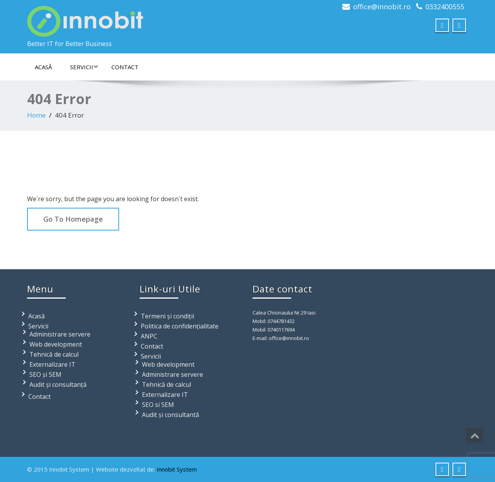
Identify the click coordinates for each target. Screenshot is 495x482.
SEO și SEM (45, 374)
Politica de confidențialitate (179, 326)
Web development (55, 344)
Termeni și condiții (167, 316)
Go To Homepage (73, 219)
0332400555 (444, 6)
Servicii (84, 67)
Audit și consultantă (170, 414)
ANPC (149, 336)
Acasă (43, 67)
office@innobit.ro (382, 6)
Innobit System (177, 469)
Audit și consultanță (58, 384)
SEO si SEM (158, 404)
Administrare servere (59, 334)
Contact (124, 67)
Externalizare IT (52, 364)
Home (36, 115)
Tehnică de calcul (54, 354)
